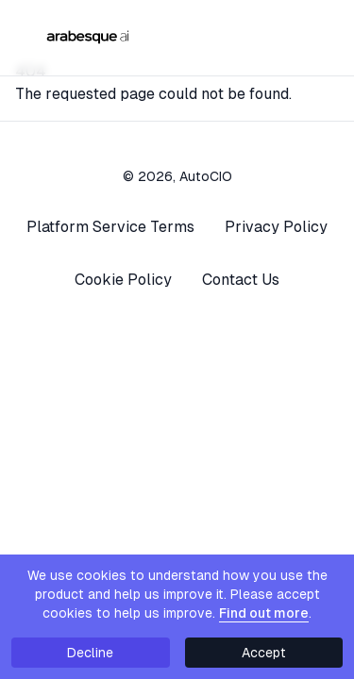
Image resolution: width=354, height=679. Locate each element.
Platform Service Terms (110, 227)
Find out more (264, 613)
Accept (264, 652)
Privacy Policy (276, 227)
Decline (90, 652)
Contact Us (240, 280)
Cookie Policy (123, 280)
